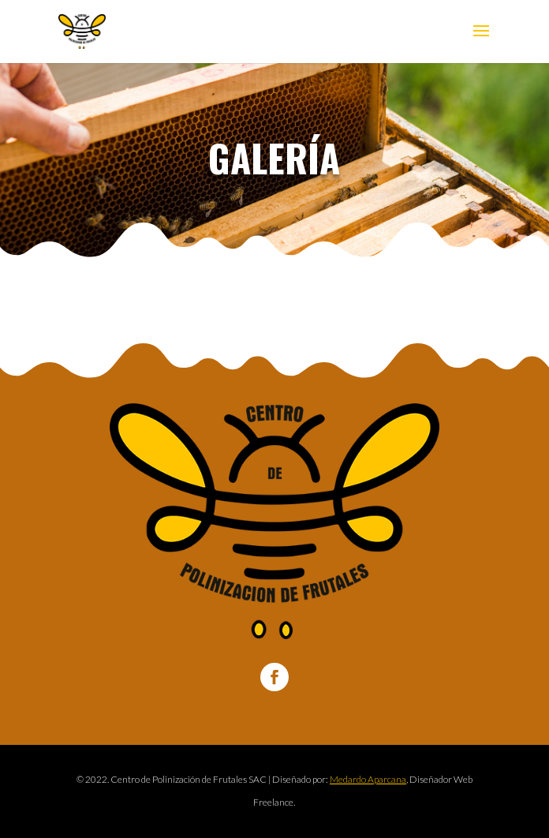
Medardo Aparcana (368, 779)
